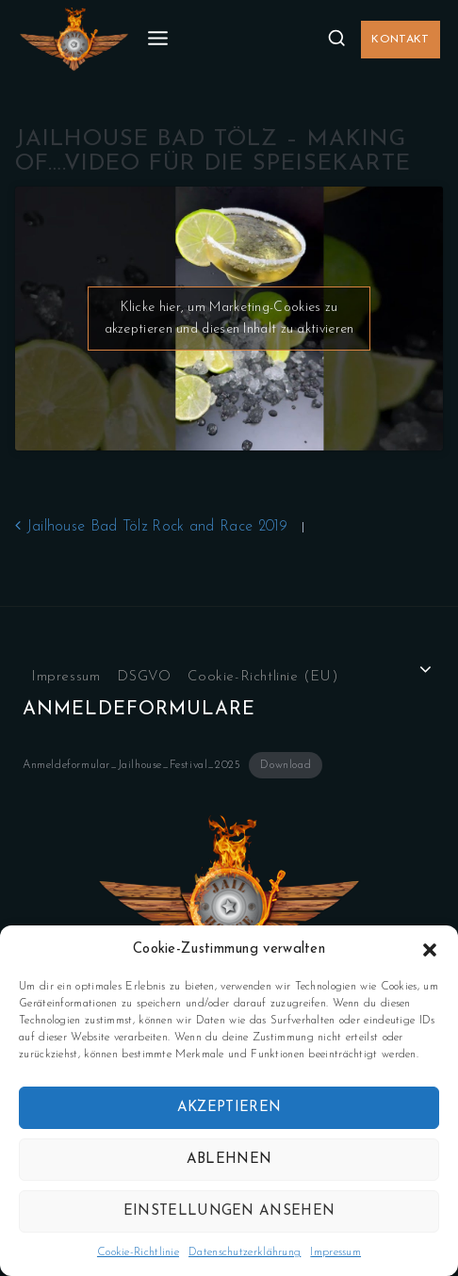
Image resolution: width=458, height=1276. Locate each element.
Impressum (335, 1252)
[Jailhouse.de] (74, 40)
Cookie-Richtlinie (138, 1252)
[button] (429, 950)
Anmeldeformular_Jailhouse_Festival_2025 (131, 765)
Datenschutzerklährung (244, 1252)
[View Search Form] (336, 39)
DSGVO (144, 677)
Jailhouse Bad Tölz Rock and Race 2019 (151, 526)
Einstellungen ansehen (229, 1211)
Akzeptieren (229, 1108)
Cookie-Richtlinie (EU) (263, 677)
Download (285, 765)
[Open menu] (158, 39)
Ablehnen (229, 1160)
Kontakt (400, 39)
